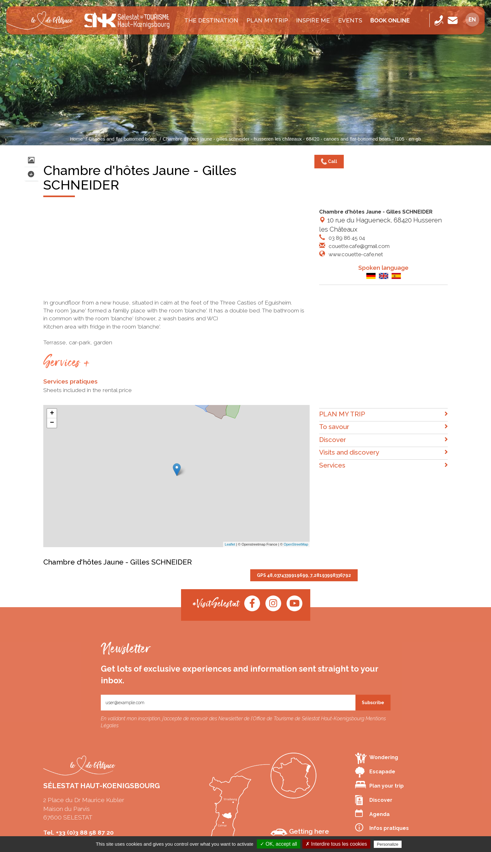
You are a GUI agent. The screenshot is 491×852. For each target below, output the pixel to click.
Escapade (375, 772)
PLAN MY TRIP (267, 20)
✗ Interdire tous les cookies (336, 844)
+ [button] (52, 413)
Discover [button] (383, 440)
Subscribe (373, 702)
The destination (211, 20)
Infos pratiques (382, 827)
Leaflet (230, 544)
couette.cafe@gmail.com (358, 246)
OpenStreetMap (296, 544)
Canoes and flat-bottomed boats (122, 139)
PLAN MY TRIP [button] (383, 414)
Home (76, 139)
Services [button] (383, 465)
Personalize (387, 844)
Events (350, 20)
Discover (373, 800)
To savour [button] (383, 427)
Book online (390, 20)
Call (329, 161)
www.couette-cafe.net (355, 254)
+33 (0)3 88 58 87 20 (85, 832)
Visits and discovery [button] (383, 452)
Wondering (376, 758)
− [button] (52, 423)
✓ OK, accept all (278, 844)
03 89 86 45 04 (346, 238)
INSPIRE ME (313, 20)
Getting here (299, 831)
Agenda (372, 813)
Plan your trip (379, 785)
